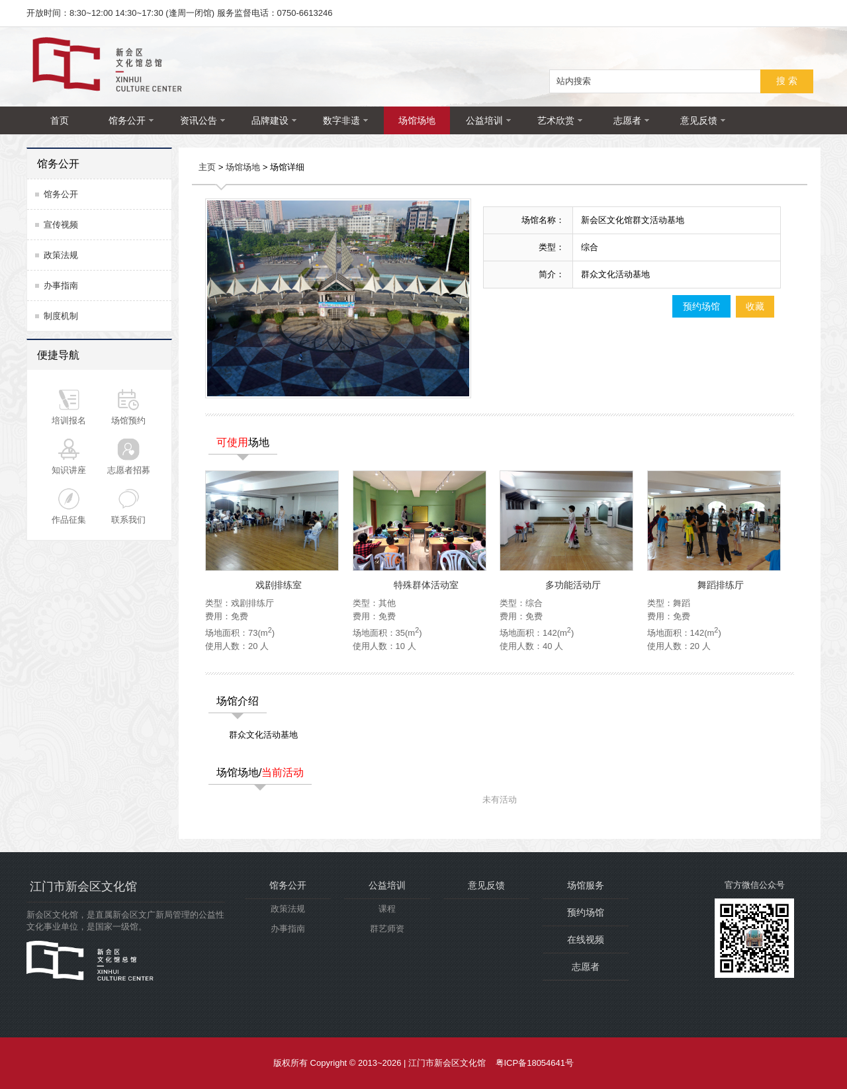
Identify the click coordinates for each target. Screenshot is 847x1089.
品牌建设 (273, 120)
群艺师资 (387, 929)
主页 (207, 168)
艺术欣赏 (559, 120)
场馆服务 (585, 885)
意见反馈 (702, 120)
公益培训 (488, 120)
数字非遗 (345, 120)
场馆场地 (416, 120)
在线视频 (585, 939)
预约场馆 (701, 306)
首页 (59, 120)
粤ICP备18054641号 (535, 1063)
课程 (387, 909)
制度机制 (61, 316)
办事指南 (61, 285)
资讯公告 (202, 120)
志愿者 (631, 120)
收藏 (755, 306)
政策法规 (61, 255)
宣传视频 (61, 225)
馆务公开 (131, 120)
